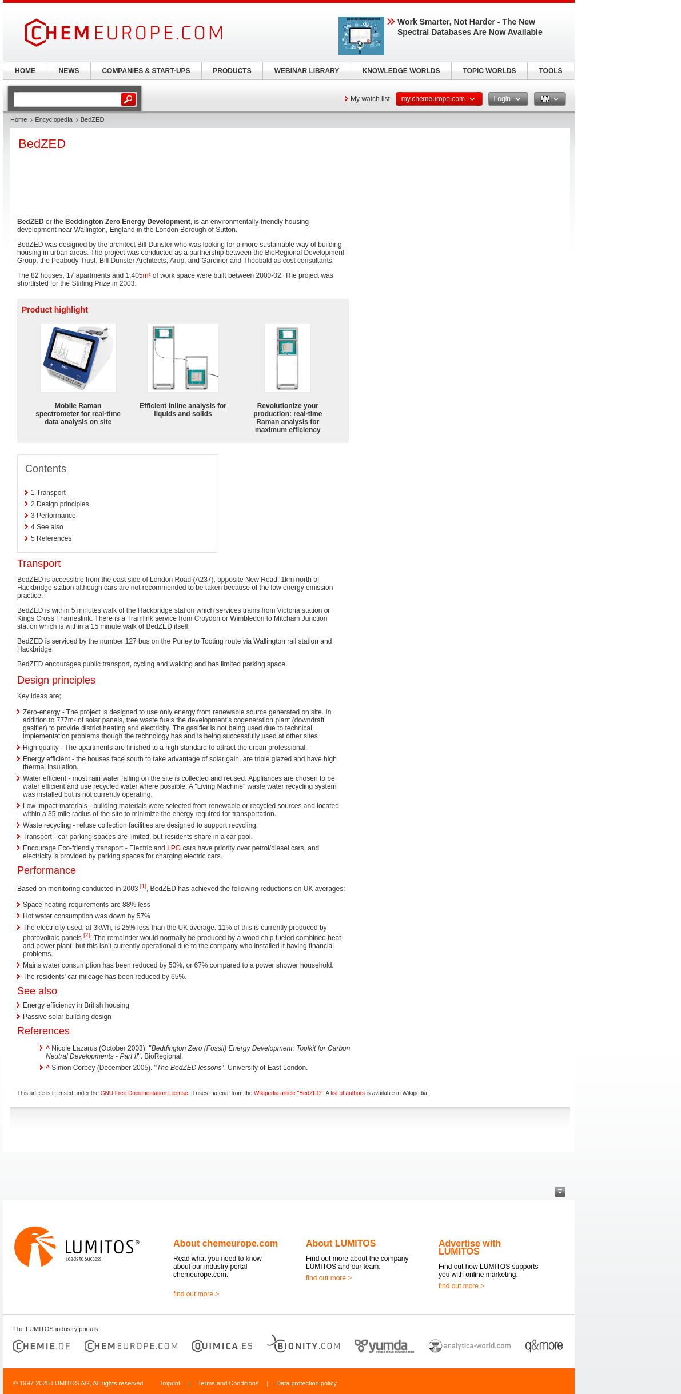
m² (147, 275)
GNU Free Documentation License (144, 1093)
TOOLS (550, 71)
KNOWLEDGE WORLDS (401, 71)
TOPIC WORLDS (489, 71)
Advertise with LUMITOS (470, 1247)
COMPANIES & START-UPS (146, 71)
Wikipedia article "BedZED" (288, 1093)
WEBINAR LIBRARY (307, 71)
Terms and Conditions (228, 1383)
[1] (143, 886)
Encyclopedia (53, 119)
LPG (174, 848)
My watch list (370, 99)
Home (18, 119)
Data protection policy (306, 1383)
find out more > (196, 1294)
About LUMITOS (341, 1243)
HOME (25, 71)
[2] (86, 935)
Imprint (170, 1383)
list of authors (347, 1093)
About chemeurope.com (225, 1243)
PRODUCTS (232, 71)
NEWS (69, 71)
